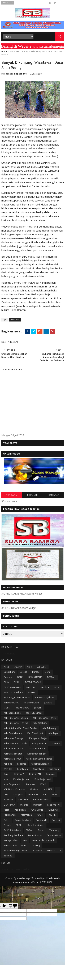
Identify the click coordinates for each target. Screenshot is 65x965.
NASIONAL (15, 51)
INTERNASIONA (11, 702)
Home (4, 51)
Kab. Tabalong (49, 728)
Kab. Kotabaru (40, 722)
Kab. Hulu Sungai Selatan (16, 717)
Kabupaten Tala (39, 743)
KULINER (48, 789)
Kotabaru (30, 784)
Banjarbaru (9, 671)
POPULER (32, 495)
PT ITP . (19, 825)
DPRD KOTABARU (12, 687)
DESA (6, 682)
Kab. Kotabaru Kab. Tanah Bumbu (20, 728)
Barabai (36, 671)
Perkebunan (10, 814)
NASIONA (8, 799)
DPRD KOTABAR (33, 682)
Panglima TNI (53, 804)
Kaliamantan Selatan (14, 748)
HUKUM (32, 692)
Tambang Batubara (13, 835)
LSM (6, 794)
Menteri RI (33, 794)
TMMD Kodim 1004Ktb (15, 845)
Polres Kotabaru (23, 820)
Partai (7, 809)
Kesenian (50, 774)
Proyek (7, 825)
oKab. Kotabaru (41, 799)
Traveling (35, 845)
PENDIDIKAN (37, 809)
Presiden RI (41, 820)
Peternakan (26, 814)
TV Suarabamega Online (15, 850)
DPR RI (17, 682)
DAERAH (51, 677)
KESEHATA (19, 774)
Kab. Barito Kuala (12, 712)
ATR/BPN (41, 666)
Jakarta (7, 707)
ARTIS (29, 666)
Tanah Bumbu (35, 835)
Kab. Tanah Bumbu (13, 733)
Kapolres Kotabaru (40, 763)
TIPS (25, 840)
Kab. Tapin (53, 733)
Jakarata (48, 702)
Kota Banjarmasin (12, 784)
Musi (45, 794)
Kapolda (8, 763)
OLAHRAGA (9, 804)
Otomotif (37, 804)
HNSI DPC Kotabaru (13, 692)
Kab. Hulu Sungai (34, 712)
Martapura (18, 794)
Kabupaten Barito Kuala (15, 743)
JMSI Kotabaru (22, 707)
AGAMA (18, 666)
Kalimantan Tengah (36, 753)
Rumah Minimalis (36, 825)
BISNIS (20, 677)
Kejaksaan (54, 769)
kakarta (56, 743)
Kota (6, 779)
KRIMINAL (34, 789)
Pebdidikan (20, 809)
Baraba (23, 671)
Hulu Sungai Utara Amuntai (17, 697)
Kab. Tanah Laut (35, 733)
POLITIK (51, 814)
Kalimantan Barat (37, 748)
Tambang (54, 830)
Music (55, 794)
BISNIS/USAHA (35, 677)
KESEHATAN (35, 774)
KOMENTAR (53, 495)
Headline (45, 687)
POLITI (40, 814)
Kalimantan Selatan (13, 753)
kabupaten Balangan (14, 738)
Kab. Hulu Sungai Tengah (16, 722)
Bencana (8, 677)
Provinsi (56, 820)
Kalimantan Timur (12, 758)
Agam (7, 666)
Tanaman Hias (54, 835)
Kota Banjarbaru (21, 779)
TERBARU (11, 495)
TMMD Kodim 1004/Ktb (43, 840)
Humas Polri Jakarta (44, 697)
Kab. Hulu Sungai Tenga (44, 717)
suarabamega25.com (27, 878)
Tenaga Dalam (11, 840)
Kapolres (21, 763)
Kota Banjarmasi (42, 779)
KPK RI (43, 784)
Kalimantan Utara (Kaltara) (39, 758)
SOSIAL (29, 830)
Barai (47, 671)
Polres (7, 820)
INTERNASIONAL (31, 702)
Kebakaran (22, 769)
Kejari (6, 774)
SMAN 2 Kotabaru (12, 830)
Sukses (41, 830)
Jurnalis (37, 707)
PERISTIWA (53, 809)
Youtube (8, 855)
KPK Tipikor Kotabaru (14, 789)
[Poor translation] (12, 906)
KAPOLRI (8, 769)
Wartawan (37, 850)
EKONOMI (31, 687)
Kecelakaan (38, 769)
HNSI (56, 687)
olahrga (24, 804)
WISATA (51, 850)
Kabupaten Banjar (38, 738)
